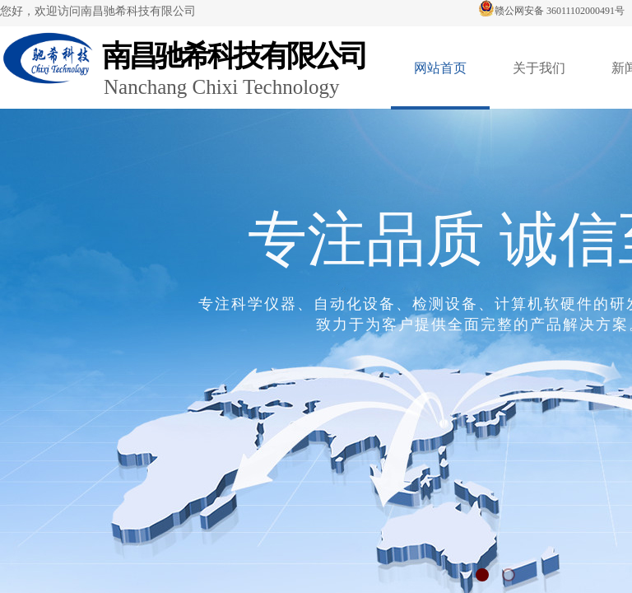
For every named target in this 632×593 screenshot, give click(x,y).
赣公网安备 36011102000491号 (551, 10)
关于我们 (539, 68)
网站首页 (440, 68)
